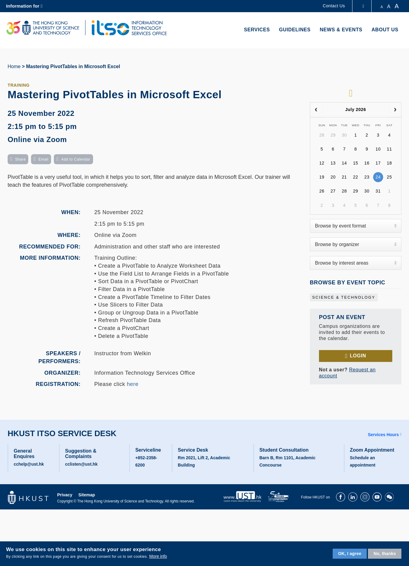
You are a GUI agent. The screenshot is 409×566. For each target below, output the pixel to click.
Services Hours (383, 434)
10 (378, 149)
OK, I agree (349, 553)
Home (14, 66)
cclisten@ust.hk (81, 464)
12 (321, 163)
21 (344, 177)
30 (344, 135)
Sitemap (86, 494)
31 (378, 191)
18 (389, 163)
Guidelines (295, 29)
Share (20, 159)
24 (378, 177)
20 (333, 177)
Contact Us (334, 5)
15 (355, 163)
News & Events (341, 29)
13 (333, 163)
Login (358, 355)
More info (158, 556)
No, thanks (384, 553)
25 (389, 177)
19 (321, 177)
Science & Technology (343, 297)
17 (378, 163)
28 (321, 135)
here (132, 384)
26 (321, 191)
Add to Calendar (75, 159)
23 (366, 177)
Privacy (64, 494)
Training (18, 85)
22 (355, 177)
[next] (395, 109)
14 (344, 163)
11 (389, 149)
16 (366, 163)
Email (43, 159)
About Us (385, 29)
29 (333, 135)
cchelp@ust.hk (29, 464)
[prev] (316, 109)
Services (257, 29)
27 (333, 191)
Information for (23, 6)
